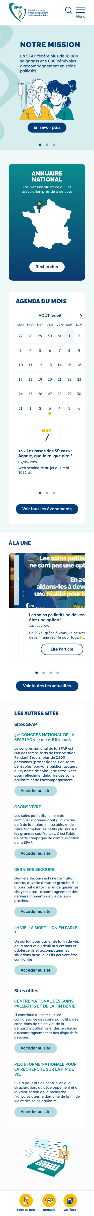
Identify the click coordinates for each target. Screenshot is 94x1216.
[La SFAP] (47, 128)
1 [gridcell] (69, 336)
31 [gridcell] (21, 408)
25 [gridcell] (30, 393)
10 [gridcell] (21, 364)
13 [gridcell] (50, 364)
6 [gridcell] (50, 350)
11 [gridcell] (30, 364)
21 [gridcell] (60, 379)
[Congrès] (49, 1203)
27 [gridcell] (50, 393)
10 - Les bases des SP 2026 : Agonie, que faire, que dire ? (45, 453)
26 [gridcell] (40, 393)
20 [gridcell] (50, 379)
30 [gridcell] (79, 393)
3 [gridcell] (21, 350)
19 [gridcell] (40, 379)
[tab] (40, 145)
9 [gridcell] (79, 350)
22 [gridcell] (69, 379)
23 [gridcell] (79, 379)
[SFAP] (28, 20)
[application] (50, 364)
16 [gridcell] (79, 364)
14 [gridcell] (59, 364)
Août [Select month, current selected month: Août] (44, 315)
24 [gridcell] (21, 393)
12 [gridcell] (40, 364)
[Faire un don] (26, 1203)
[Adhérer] (70, 1203)
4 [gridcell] (30, 350)
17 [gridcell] (21, 379)
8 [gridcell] (69, 350)
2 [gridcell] (79, 336)
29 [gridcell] (69, 393)
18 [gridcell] (30, 379)
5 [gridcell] (40, 350)
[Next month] (81, 316)
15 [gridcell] (69, 364)
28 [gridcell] (59, 393)
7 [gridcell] (60, 350)
